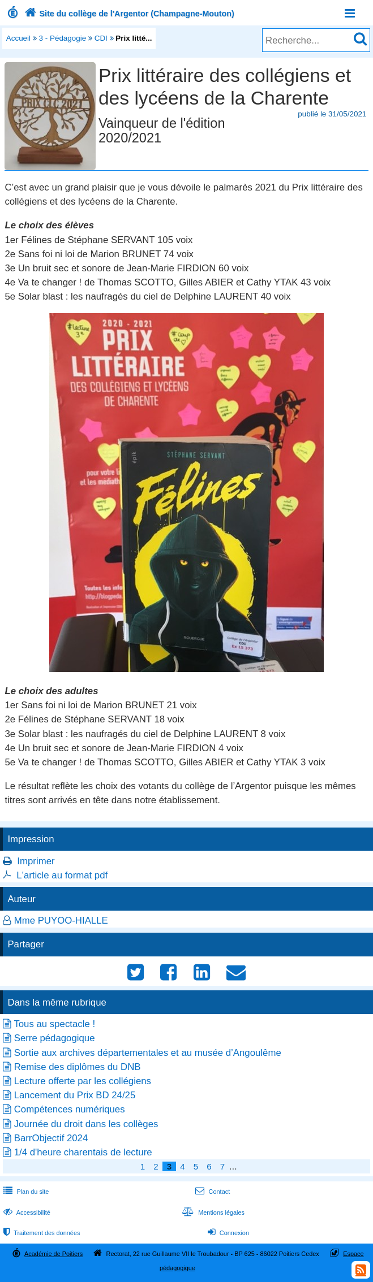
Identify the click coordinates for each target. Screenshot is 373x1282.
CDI (101, 38)
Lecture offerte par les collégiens (82, 1081)
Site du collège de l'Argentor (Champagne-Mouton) (128, 13)
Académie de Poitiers (53, 1253)
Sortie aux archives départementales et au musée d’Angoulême (147, 1052)
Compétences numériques (69, 1109)
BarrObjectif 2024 (51, 1138)
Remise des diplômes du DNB (77, 1067)
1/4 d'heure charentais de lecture (83, 1152)
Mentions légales (212, 1212)
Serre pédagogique (54, 1038)
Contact (211, 1191)
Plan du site (25, 1191)
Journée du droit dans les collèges (86, 1124)
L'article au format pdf (62, 875)
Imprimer (35, 861)
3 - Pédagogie (63, 38)
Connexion (227, 1232)
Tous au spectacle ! (54, 1024)
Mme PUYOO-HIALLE (61, 920)
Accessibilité (25, 1212)
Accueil (18, 38)
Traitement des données (40, 1232)
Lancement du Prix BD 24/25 (75, 1095)
